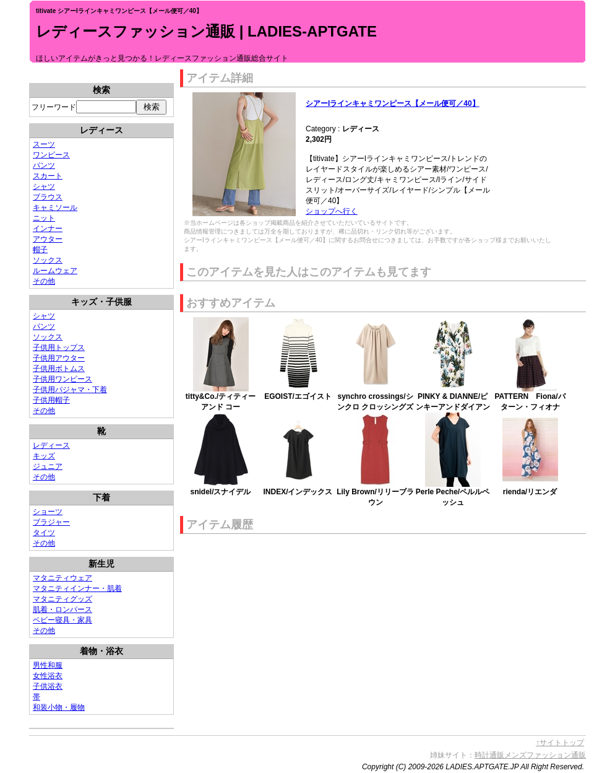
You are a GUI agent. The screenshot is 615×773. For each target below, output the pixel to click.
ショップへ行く (332, 211)
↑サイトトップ (560, 742)
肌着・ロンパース (62, 609)
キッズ (44, 456)
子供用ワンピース (62, 379)
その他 (44, 281)
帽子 (40, 249)
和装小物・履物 (59, 707)
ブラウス (47, 197)
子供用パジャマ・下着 (70, 389)
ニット (44, 218)
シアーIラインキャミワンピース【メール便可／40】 (393, 103)
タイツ (44, 532)
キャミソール (55, 207)
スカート (47, 176)
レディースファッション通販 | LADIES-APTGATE (206, 31)
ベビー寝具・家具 (62, 620)
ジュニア (47, 466)
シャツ (44, 186)
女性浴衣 (47, 675)
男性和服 (47, 665)
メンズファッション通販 (545, 755)
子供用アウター (59, 358)
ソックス (47, 260)
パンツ (44, 165)
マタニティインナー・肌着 (77, 588)
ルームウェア (55, 270)
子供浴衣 (47, 686)
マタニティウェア (62, 578)
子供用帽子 (51, 400)
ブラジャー (51, 522)
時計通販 (489, 755)
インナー (47, 228)
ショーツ (47, 511)
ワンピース (51, 155)
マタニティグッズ (62, 599)
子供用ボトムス (59, 368)
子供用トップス (59, 347)
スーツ (44, 144)
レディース (51, 445)
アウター (47, 239)
